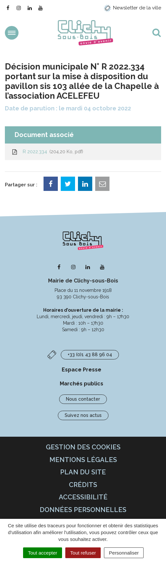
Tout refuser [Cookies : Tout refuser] (83, 553)
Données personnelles (83, 510)
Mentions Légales (83, 460)
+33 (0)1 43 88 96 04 (90, 354)
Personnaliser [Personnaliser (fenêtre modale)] (124, 553)
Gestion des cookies (83, 447)
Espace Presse (81, 370)
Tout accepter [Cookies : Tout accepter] (42, 553)
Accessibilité (83, 497)
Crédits (83, 485)
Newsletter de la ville (132, 8)
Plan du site (83, 472)
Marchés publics (81, 384)
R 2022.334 (47, 151)
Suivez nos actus (83, 415)
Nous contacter (83, 399)
